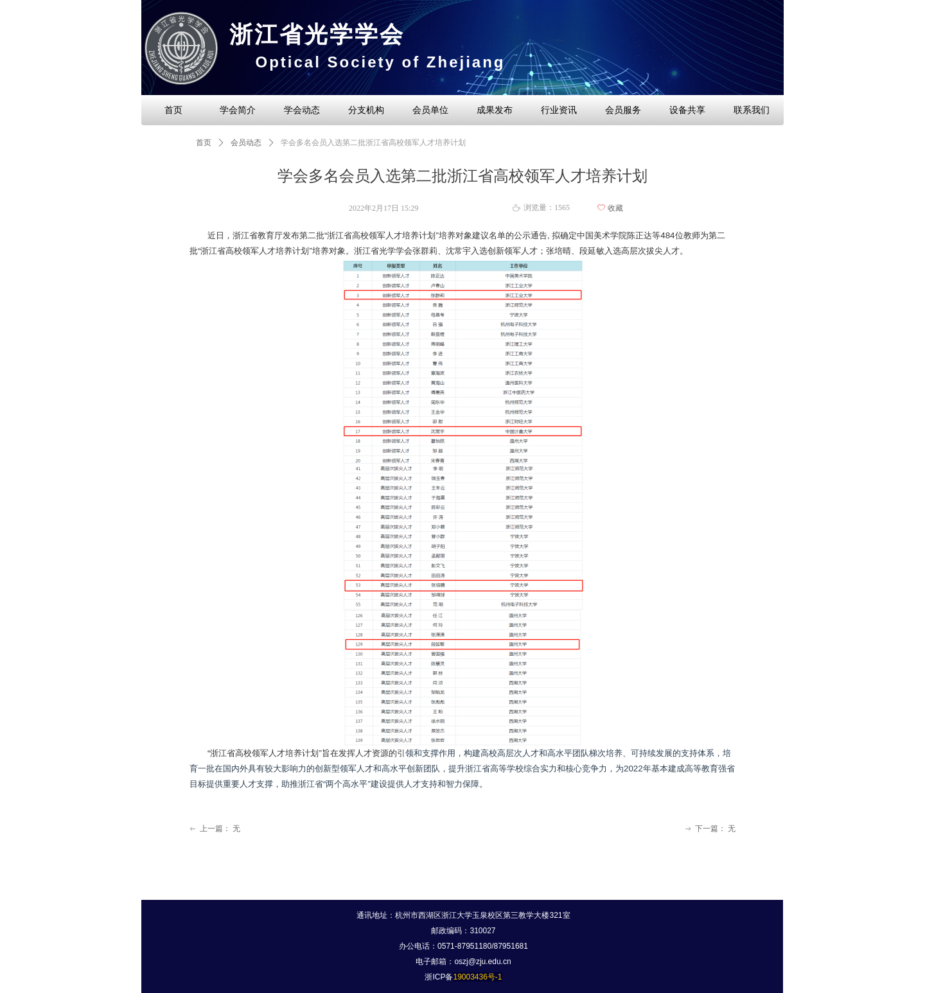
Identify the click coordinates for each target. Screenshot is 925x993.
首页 (203, 142)
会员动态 (246, 142)
